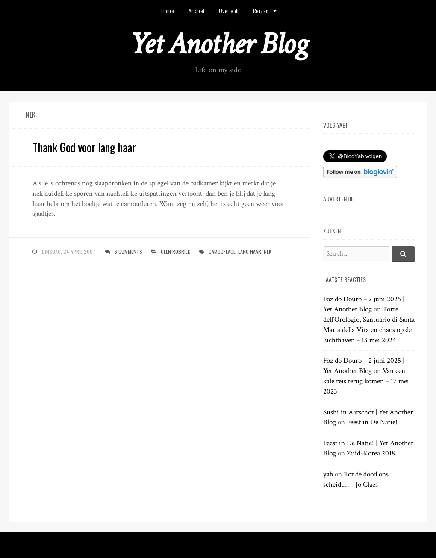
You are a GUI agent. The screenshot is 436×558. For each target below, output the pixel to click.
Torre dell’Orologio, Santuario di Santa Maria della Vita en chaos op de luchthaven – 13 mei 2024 (369, 324)
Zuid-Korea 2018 (371, 453)
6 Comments (128, 251)
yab (328, 474)
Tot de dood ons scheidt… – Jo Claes (356, 479)
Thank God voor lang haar (84, 147)
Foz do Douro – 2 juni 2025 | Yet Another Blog (363, 304)
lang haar (249, 251)
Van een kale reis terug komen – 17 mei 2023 (366, 381)
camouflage (222, 251)
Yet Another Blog (218, 44)
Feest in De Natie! (372, 422)
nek (267, 251)
